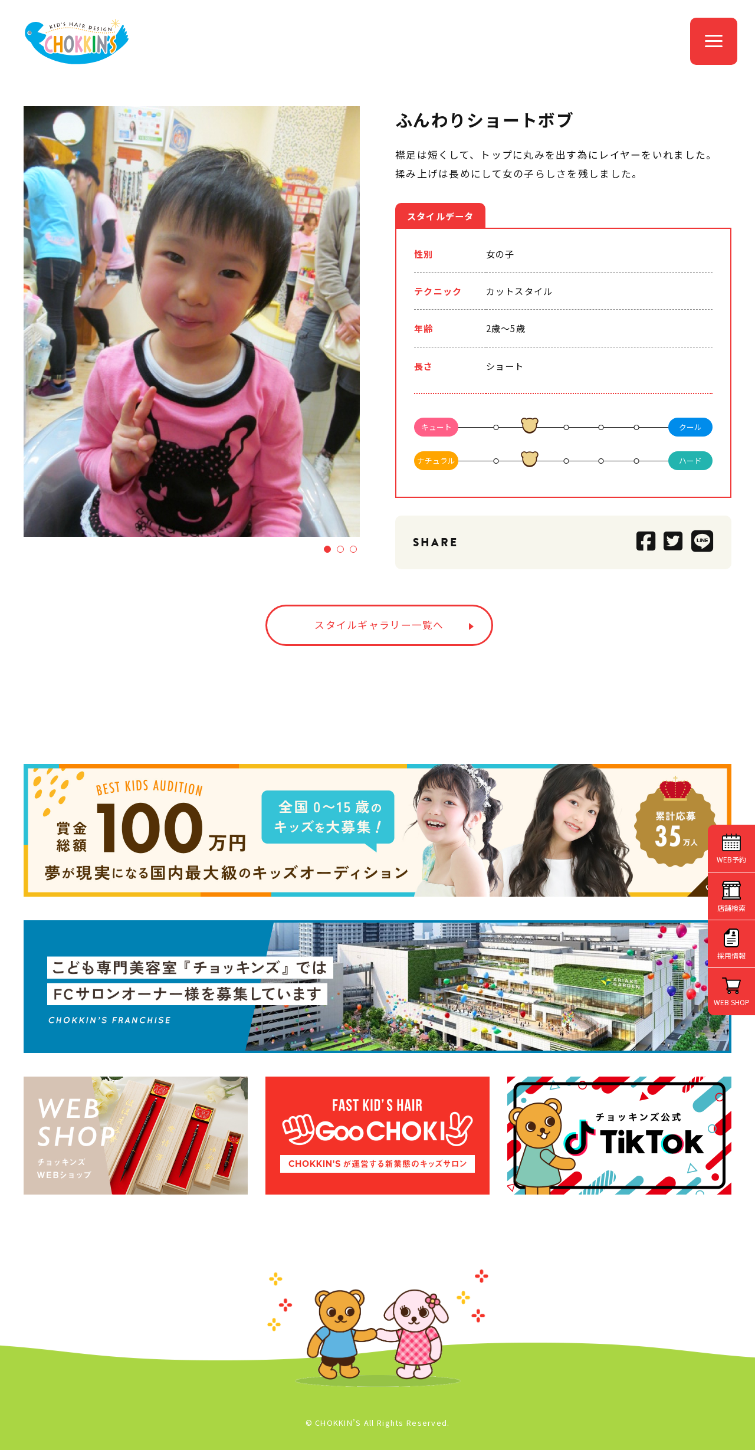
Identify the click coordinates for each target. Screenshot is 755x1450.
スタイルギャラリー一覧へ (379, 625)
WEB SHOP (732, 1002)
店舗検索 (731, 908)
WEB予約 (731, 859)
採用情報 (731, 955)
